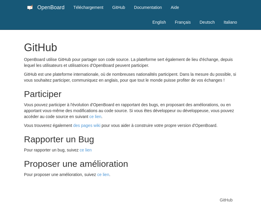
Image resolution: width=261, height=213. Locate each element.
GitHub (118, 7)
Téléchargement (88, 7)
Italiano (230, 22)
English (159, 22)
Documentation (148, 7)
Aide (175, 7)
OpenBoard (46, 7)
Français (183, 22)
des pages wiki (87, 125)
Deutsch (207, 22)
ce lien (95, 116)
